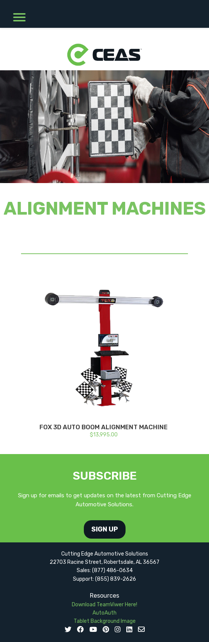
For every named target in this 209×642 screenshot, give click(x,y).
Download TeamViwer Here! (104, 604)
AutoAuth (104, 613)
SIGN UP (104, 529)
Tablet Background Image (105, 621)
